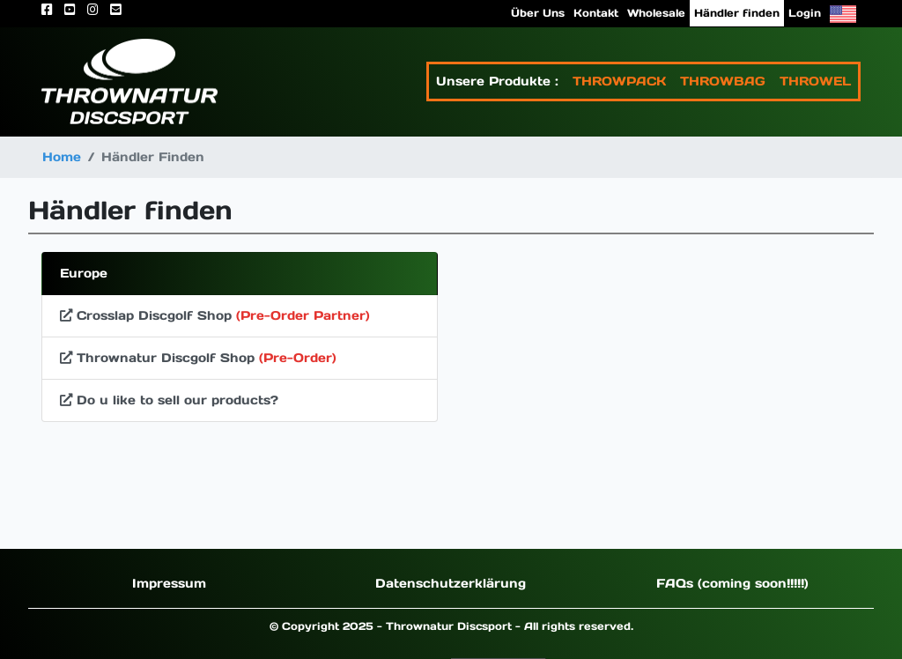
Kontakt (595, 12)
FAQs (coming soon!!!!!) (732, 583)
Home (61, 157)
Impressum (169, 583)
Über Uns (538, 12)
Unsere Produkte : (497, 81)
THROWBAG (722, 81)
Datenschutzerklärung (450, 583)
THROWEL (815, 81)
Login (804, 12)
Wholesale (656, 12)
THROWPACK (619, 81)
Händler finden (737, 12)
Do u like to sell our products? (169, 400)
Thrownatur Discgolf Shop (198, 358)
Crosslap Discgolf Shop (215, 315)
